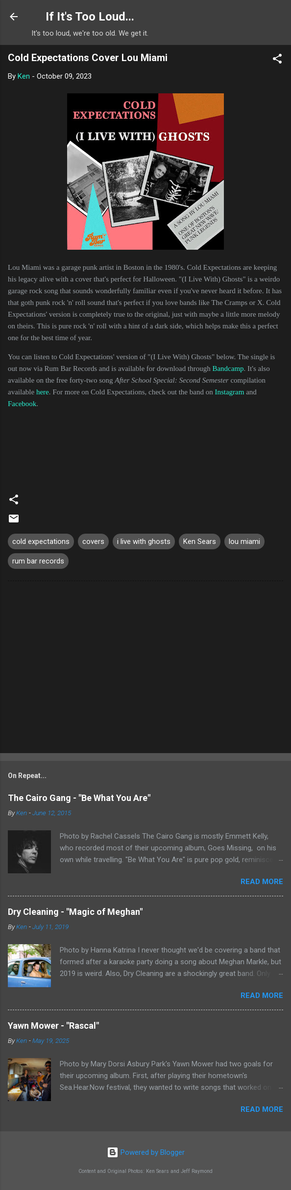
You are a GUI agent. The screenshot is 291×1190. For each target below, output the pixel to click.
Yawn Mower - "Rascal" (53, 1025)
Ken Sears (199, 541)
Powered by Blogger (146, 1152)
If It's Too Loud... (90, 16)
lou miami (244, 541)
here (42, 392)
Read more (262, 881)
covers (93, 541)
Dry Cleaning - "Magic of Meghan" (75, 912)
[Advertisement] (145, 669)
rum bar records (38, 561)
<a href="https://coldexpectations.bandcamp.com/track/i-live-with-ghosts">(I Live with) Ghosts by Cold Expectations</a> (145, 446)
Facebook (22, 404)
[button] (277, 60)
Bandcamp (227, 368)
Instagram (229, 392)
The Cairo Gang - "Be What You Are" (79, 798)
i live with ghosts (143, 541)
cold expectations (41, 541)
